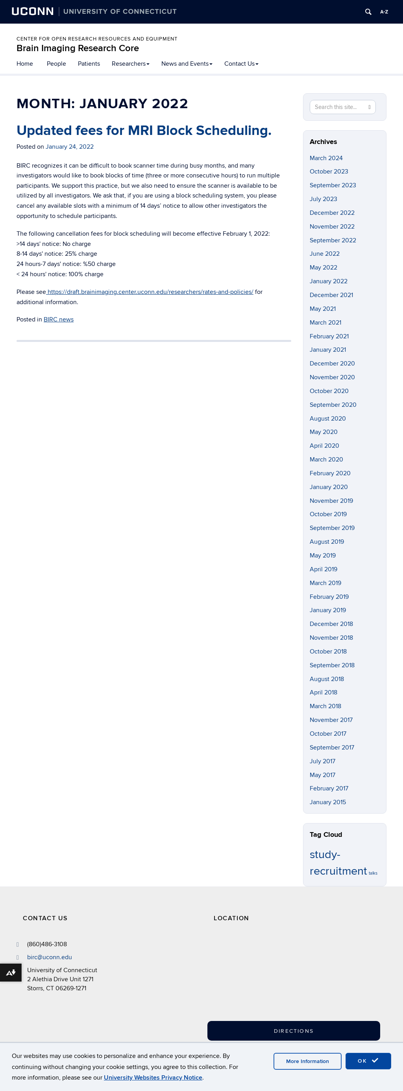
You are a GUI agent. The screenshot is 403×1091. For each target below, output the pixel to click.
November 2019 (331, 501)
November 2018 (331, 638)
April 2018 (323, 692)
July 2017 (322, 761)
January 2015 (328, 802)
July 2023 (323, 199)
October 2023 (329, 171)
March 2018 (325, 706)
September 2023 (333, 185)
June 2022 (325, 254)
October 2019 (328, 514)
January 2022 (329, 281)
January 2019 (328, 610)
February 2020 (330, 473)
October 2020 (329, 391)
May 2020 (324, 432)
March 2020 (326, 459)
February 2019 (329, 597)
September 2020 (333, 405)
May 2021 (323, 309)
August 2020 (328, 419)
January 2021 (328, 350)
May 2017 (322, 775)
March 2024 (326, 158)
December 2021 (331, 295)
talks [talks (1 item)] (373, 873)
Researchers (131, 64)
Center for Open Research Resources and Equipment (97, 39)
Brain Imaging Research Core (78, 48)
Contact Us (241, 64)
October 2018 (328, 651)
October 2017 (328, 734)
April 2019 (323, 569)
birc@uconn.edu (49, 957)
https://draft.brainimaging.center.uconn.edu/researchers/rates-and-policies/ (149, 292)
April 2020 (324, 446)
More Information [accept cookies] (307, 1061)
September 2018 (332, 665)
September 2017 (332, 747)
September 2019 (332, 528)
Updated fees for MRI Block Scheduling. (144, 130)
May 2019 (323, 555)
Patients (89, 64)
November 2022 (332, 227)
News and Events (187, 64)
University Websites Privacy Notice (153, 1078)
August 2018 (327, 679)
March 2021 (325, 323)
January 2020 (329, 487)
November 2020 (332, 377)
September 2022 (333, 240)
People (56, 64)
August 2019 (327, 542)
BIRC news (59, 319)
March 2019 (325, 583)
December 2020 (332, 363)
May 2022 (323, 267)
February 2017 (329, 788)
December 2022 (332, 213)
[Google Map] (286, 979)
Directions (294, 1031)
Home (25, 64)
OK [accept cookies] (368, 1060)
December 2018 (331, 624)
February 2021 (329, 336)
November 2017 (331, 720)
